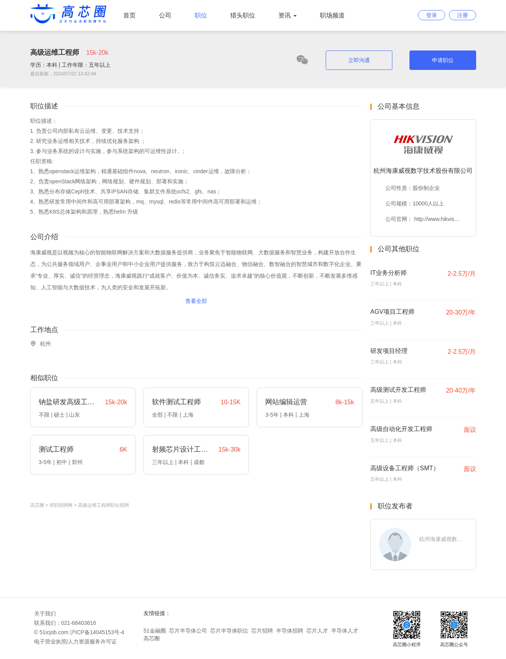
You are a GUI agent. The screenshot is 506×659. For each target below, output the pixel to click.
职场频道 (332, 15)
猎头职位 (242, 15)
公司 (165, 15)
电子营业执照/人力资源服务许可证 (75, 641)
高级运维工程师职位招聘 (103, 505)
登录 (431, 15)
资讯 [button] (287, 15)
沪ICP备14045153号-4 (97, 632)
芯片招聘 (262, 631)
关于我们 (45, 613)
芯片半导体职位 (229, 631)
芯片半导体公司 (188, 631)
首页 (129, 15)
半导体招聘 (289, 631)
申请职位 (443, 60)
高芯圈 (37, 505)
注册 (462, 15)
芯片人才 (317, 631)
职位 (201, 15)
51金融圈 (154, 631)
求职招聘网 (61, 505)
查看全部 (196, 301)
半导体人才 (344, 631)
